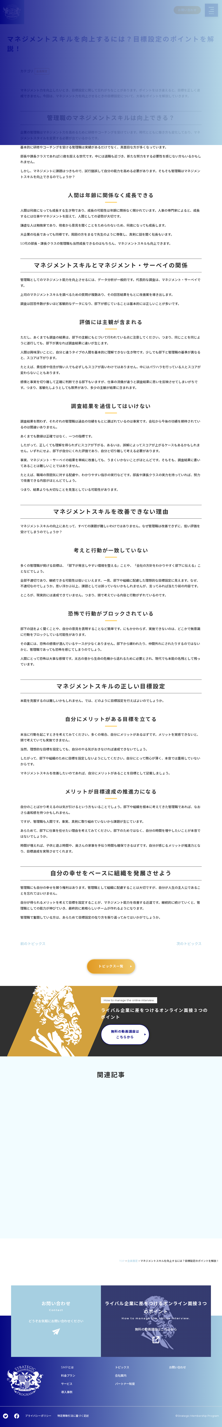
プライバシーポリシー (38, 1415)
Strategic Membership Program (198, 1415)
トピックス (122, 1367)
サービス (66, 1384)
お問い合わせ (177, 1367)
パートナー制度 (125, 1384)
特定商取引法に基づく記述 (73, 1415)
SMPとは (67, 1367)
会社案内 (120, 1375)
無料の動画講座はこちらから (125, 1034)
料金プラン (68, 1375)
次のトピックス (189, 944)
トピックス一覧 (111, 966)
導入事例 (66, 1392)
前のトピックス (33, 944)
